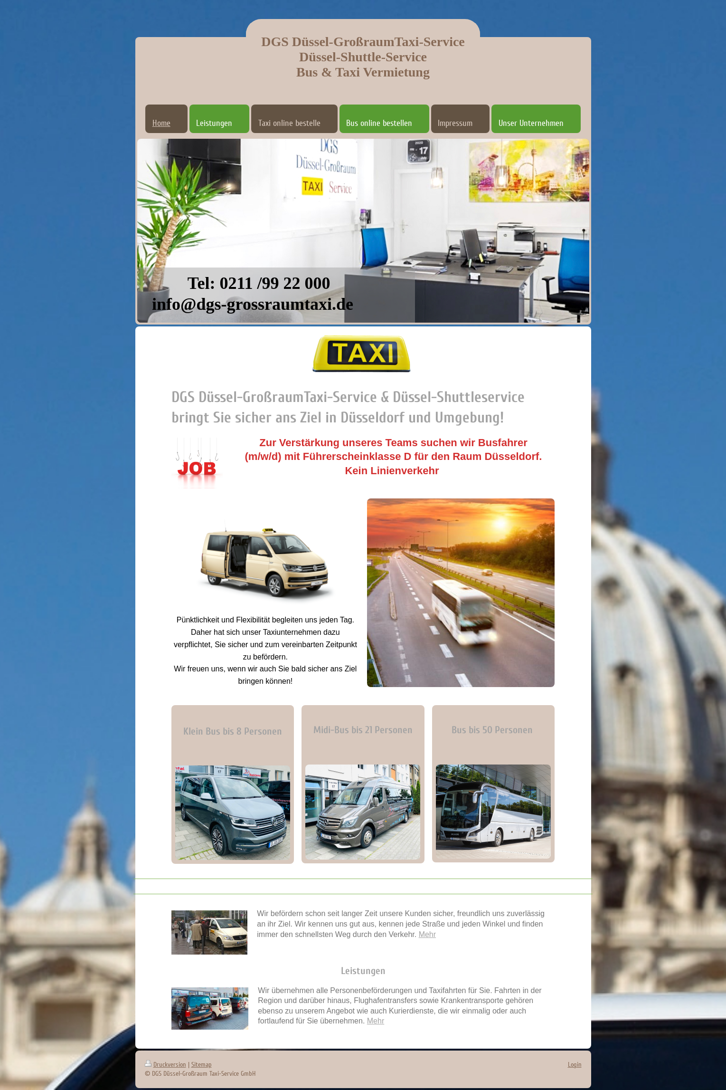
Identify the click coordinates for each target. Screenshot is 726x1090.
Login (575, 1065)
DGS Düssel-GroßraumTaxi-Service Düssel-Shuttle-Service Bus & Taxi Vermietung (363, 56)
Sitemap (201, 1065)
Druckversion (165, 1065)
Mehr (427, 934)
